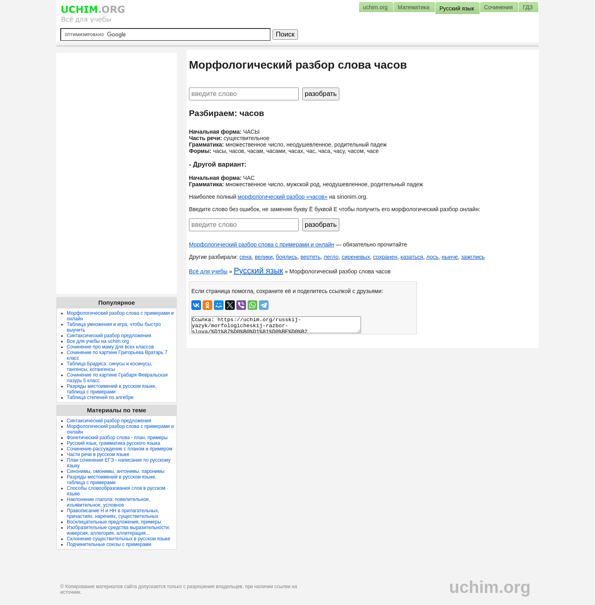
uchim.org (490, 587)
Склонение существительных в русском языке (118, 539)
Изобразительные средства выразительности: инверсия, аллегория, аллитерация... (118, 530)
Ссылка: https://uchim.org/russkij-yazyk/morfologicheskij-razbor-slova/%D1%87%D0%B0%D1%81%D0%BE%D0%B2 (276, 324)
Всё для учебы (208, 271)
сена (246, 257)
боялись (287, 257)
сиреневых (356, 257)
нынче (450, 257)
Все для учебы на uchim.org (98, 341)
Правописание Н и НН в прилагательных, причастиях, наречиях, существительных (113, 513)
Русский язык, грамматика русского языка (113, 443)
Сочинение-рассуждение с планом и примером (119, 449)
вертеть (310, 257)
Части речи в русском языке (98, 454)
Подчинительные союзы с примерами (109, 544)
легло (331, 257)
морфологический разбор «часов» (283, 197)
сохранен (385, 257)
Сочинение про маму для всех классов (110, 347)
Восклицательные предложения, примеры (114, 522)
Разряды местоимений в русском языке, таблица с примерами (111, 389)
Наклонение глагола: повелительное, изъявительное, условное (108, 502)
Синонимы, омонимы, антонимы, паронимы (115, 471)
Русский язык (258, 270)
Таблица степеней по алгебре (100, 397)
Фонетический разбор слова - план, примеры (117, 437)
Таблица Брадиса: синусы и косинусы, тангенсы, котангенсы (109, 366)
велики (264, 257)
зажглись (473, 257)
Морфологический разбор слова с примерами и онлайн (261, 244)
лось (432, 257)
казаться (411, 257)
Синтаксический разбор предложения (109, 335)
